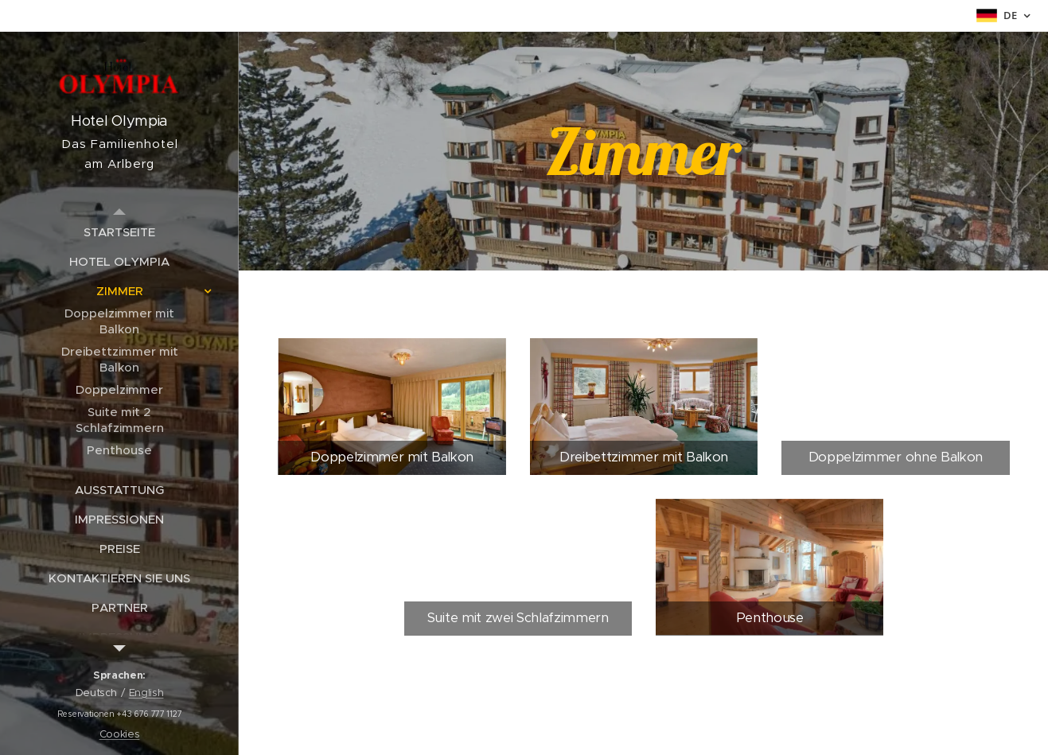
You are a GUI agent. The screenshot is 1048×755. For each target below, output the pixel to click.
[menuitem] (119, 232)
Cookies (119, 734)
